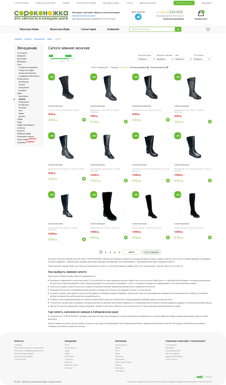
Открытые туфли (26, 70)
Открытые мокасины (28, 67)
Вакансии (170, 347)
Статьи (129, 3)
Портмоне (120, 370)
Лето (19, 64)
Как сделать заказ (111, 3)
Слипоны (21, 128)
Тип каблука (198, 55)
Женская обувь (29, 29)
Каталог (28, 38)
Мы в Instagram (172, 353)
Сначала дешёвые (139, 67)
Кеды (19, 122)
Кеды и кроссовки (123, 362)
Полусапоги (24, 87)
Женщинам (39, 38)
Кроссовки (22, 58)
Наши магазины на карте (84, 15)
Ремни (118, 365)
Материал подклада (164, 55)
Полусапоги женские (141, 106)
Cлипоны (119, 356)
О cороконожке (21, 3)
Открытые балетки (27, 73)
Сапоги (22, 84)
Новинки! (113, 29)
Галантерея (88, 29)
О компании (171, 345)
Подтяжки (25, 142)
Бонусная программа (86, 3)
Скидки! (66, 3)
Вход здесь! (207, 3)
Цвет (177, 55)
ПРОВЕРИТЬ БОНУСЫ (184, 3)
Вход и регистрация (23, 356)
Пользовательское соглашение (28, 347)
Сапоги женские (55, 106)
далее (131, 252)
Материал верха (144, 55)
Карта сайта (171, 359)
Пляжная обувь (24, 133)
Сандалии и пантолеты (29, 76)
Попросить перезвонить (173, 18)
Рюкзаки (69, 368)
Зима (49, 38)
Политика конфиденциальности (29, 350)
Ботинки (22, 90)
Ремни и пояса (71, 365)
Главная (18, 38)
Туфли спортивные (25, 125)
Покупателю (20, 359)
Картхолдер (26, 139)
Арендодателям (173, 350)
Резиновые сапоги (25, 136)
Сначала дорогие (159, 67)
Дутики (22, 116)
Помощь (18, 345)
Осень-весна (23, 79)
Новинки (124, 67)
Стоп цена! (22, 53)
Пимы (21, 113)
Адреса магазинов (148, 3)
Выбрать (143, 59)
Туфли (19, 119)
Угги (20, 110)
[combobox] (152, 29)
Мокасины (22, 61)
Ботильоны (24, 81)
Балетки (21, 130)
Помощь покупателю (45, 3)
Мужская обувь (60, 29)
